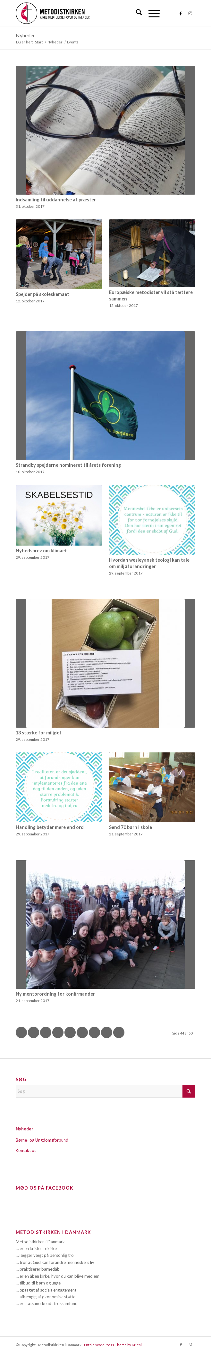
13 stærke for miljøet (39, 732)
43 (58, 1032)
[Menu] (151, 13)
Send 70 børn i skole (130, 827)
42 (46, 1032)
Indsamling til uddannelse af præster (56, 199)
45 (82, 1032)
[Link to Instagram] (190, 13)
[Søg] (136, 13)
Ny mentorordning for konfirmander (55, 994)
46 (95, 1032)
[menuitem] (136, 13)
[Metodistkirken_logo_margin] (87, 13)
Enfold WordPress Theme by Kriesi (113, 1345)
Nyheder (25, 35)
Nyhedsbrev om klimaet (41, 550)
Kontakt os (26, 1150)
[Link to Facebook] (181, 13)
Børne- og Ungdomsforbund (42, 1140)
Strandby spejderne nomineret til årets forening (68, 465)
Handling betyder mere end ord (50, 827)
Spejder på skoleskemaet (42, 294)
